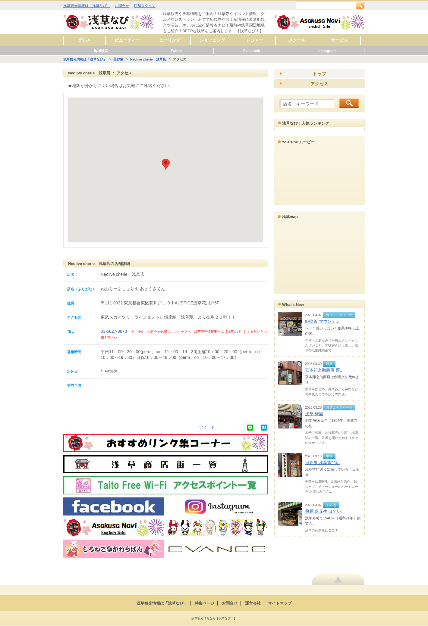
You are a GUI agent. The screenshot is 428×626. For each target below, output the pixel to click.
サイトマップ (279, 603)
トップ (319, 73)
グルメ (84, 40)
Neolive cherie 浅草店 (148, 59)
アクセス (319, 83)
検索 (360, 5)
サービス (339, 40)
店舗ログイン (145, 6)
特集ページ (204, 603)
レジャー (254, 40)
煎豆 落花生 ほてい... (325, 511)
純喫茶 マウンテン (322, 321)
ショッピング (212, 40)
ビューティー (127, 40)
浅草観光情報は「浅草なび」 (86, 6)
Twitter (176, 51)
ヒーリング (169, 40)
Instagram (326, 51)
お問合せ (122, 6)
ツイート (207, 427)
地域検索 (101, 51)
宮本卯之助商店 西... (324, 370)
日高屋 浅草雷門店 (322, 462)
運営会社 (253, 603)
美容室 (118, 59)
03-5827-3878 (114, 331)
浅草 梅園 (314, 413)
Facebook (251, 51)
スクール (297, 40)
